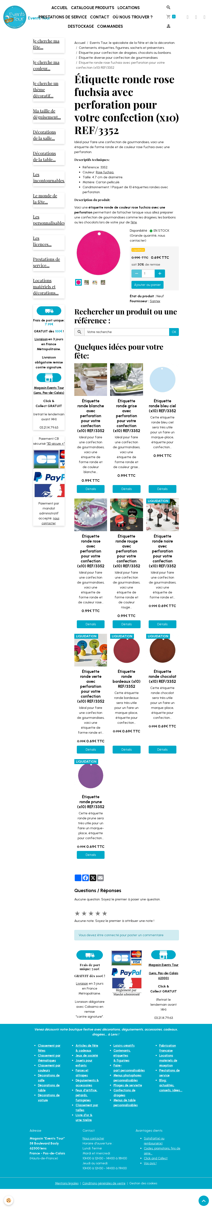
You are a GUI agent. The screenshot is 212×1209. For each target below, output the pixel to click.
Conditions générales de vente (103, 1203)
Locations (129, 7)
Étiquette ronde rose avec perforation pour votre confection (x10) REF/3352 (90, 551)
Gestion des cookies (146, 1203)
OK (174, 332)
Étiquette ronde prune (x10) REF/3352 (90, 801)
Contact (100, 17)
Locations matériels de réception (170, 1065)
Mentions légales (63, 1203)
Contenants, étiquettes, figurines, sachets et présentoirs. (122, 48)
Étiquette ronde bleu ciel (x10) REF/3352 (162, 406)
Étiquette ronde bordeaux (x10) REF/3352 (126, 679)
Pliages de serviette (126, 1085)
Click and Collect (156, 1178)
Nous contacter (94, 1158)
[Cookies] (8, 1200)
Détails (91, 489)
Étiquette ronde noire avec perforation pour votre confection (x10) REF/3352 (162, 551)
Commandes (110, 26)
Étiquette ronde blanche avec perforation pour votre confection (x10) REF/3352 (90, 416)
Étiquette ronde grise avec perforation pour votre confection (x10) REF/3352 (126, 416)
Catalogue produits (93, 7)
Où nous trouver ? (133, 17)
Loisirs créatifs (122, 1050)
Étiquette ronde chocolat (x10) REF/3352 (162, 676)
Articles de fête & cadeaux (83, 1055)
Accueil (60, 7)
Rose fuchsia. (106, 172)
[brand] (16, 17)
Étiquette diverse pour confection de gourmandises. (118, 58)
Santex (155, 301)
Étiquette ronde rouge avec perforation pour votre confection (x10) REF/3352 (126, 551)
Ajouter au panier (147, 285)
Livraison (82, 983)
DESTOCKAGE (81, 26)
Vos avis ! (150, 1183)
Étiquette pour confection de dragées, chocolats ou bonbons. (125, 53)
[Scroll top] (204, 1201)
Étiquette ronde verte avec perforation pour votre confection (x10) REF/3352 (90, 686)
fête (134, 222)
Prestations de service (63, 17)
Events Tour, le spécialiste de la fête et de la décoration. (132, 43)
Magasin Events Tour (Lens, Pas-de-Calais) (49, 399)
